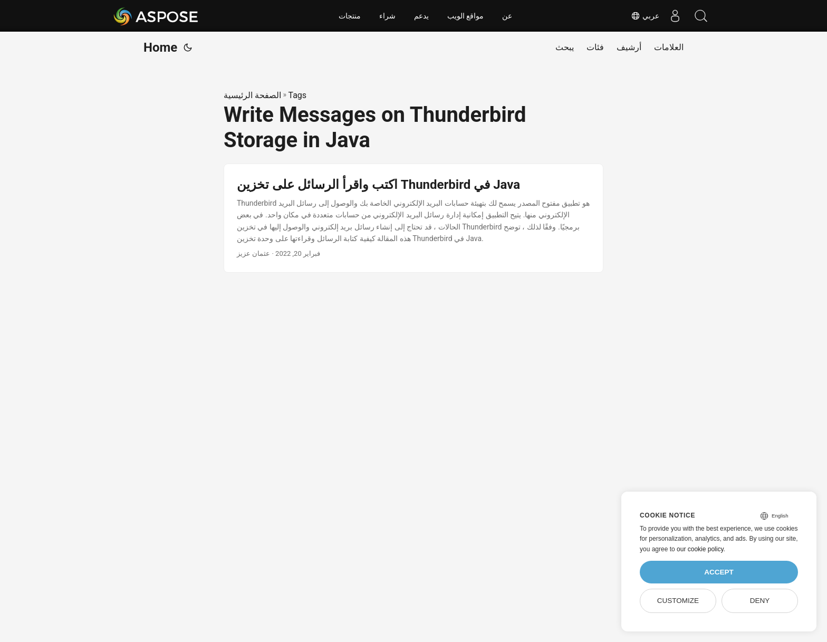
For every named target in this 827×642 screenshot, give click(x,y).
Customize (678, 601)
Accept (719, 572)
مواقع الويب (465, 16)
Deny (760, 601)
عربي (644, 16)
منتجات (350, 16)
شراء (387, 16)
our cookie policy (700, 549)
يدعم (421, 16)
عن (507, 16)
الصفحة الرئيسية (252, 95)
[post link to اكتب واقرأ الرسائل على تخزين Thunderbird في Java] (413, 218)
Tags (297, 95)
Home (160, 47)
